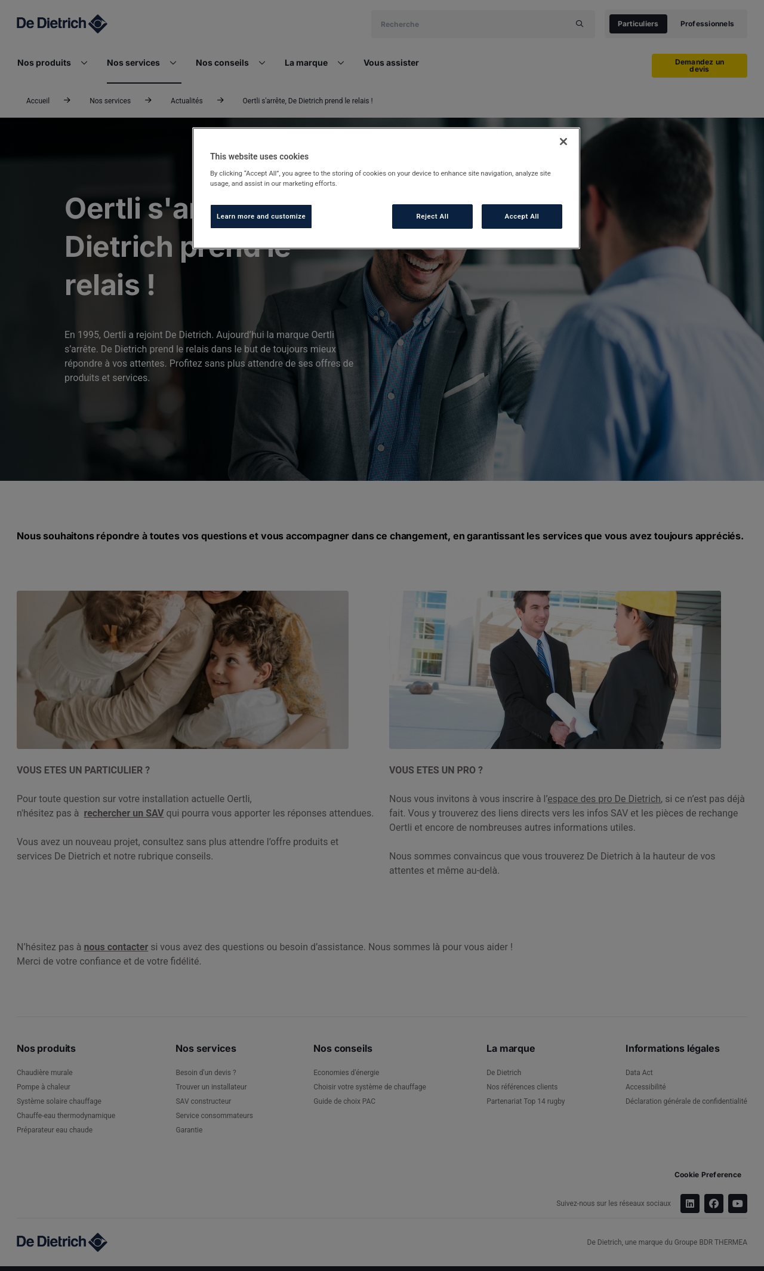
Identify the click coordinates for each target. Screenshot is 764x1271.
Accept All (522, 216)
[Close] (563, 141)
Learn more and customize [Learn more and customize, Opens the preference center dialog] (261, 216)
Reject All (433, 216)
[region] (386, 188)
